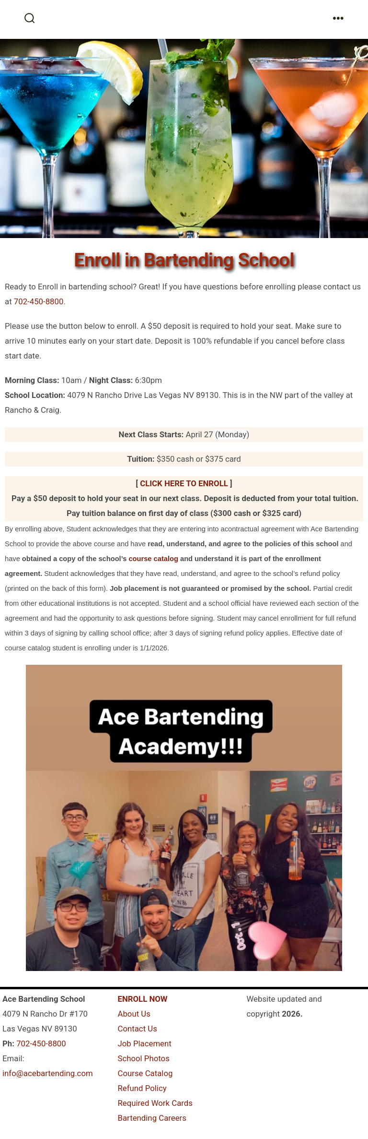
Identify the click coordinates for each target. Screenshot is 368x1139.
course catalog (153, 559)
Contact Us (137, 1028)
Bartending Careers (151, 1118)
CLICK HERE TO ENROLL (184, 483)
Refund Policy (141, 1088)
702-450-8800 (39, 301)
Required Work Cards (154, 1103)
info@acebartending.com (47, 1073)
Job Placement (144, 1043)
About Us (133, 1014)
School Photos (143, 1058)
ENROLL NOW (142, 999)
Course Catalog (144, 1073)
